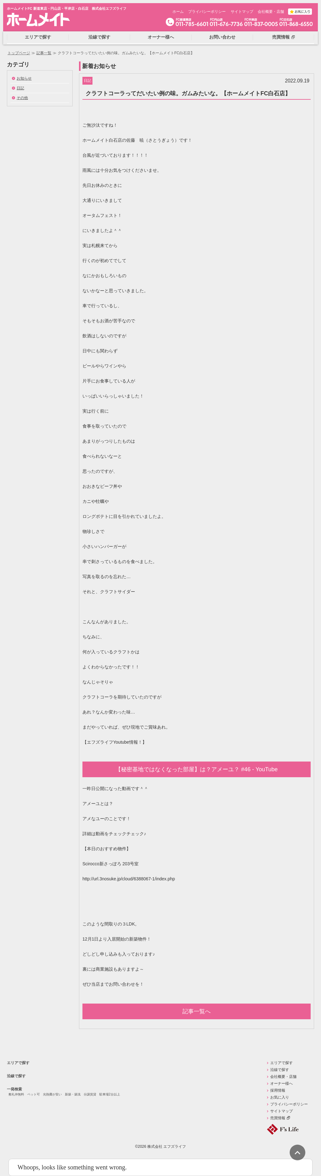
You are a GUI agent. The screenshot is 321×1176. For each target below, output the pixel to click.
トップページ (19, 53)
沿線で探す (16, 1076)
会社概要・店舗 (271, 11)
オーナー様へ (281, 1083)
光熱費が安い (52, 1094)
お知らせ (24, 78)
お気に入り (279, 1097)
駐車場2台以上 (109, 1094)
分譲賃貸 (90, 1094)
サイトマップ (242, 11)
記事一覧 (43, 53)
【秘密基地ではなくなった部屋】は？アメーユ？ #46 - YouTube (196, 769)
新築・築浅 (73, 1094)
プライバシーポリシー (207, 11)
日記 (20, 88)
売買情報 (277, 1118)
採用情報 (277, 1090)
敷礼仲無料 (16, 1094)
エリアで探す (18, 1063)
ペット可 (33, 1094)
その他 (22, 98)
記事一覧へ (196, 1011)
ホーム (178, 11)
